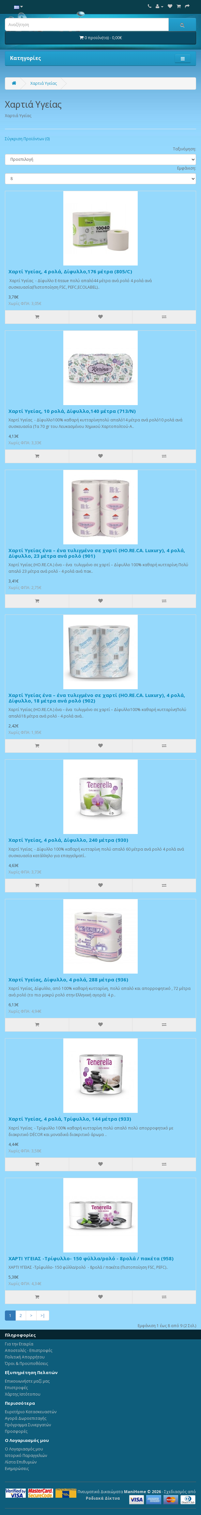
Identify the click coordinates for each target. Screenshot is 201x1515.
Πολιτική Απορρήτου (25, 1357)
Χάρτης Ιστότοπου (22, 1394)
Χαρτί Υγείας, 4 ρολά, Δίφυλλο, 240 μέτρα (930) (68, 840)
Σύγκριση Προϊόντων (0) (27, 139)
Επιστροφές (16, 1387)
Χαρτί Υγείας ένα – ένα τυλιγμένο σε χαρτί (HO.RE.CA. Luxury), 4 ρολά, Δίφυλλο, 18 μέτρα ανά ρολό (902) (96, 698)
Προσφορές (16, 1431)
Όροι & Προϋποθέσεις (26, 1363)
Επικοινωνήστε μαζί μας (27, 1381)
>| (42, 1315)
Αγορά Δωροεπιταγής (25, 1418)
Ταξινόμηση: (184, 149)
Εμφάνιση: (186, 168)
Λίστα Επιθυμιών (21, 1462)
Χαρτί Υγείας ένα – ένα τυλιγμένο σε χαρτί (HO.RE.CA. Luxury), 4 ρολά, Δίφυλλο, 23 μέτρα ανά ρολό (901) (96, 553)
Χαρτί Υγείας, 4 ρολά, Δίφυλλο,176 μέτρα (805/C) (70, 271)
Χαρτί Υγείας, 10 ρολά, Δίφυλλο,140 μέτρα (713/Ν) (72, 411)
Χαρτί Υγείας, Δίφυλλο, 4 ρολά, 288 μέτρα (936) (68, 979)
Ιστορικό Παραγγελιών (26, 1455)
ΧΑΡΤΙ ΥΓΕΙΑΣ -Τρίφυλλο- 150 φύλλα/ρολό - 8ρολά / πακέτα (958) (91, 1258)
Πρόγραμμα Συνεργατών (28, 1425)
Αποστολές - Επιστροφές (28, 1350)
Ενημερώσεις (17, 1468)
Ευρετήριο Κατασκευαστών (30, 1412)
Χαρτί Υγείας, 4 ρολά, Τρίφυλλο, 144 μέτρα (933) (69, 1118)
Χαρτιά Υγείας (43, 83)
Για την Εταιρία (19, 1344)
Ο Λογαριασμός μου (24, 1449)
